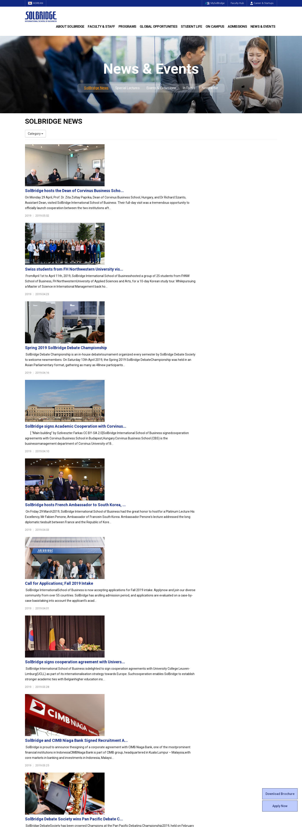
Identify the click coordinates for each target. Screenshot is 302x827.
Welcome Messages (39, 711)
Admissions (237, 27)
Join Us (30, 746)
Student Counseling (168, 750)
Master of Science (102, 711)
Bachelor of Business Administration (115, 702)
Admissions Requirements (237, 702)
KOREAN (36, 3)
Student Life (191, 27)
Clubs (158, 711)
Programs (127, 27)
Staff (28, 742)
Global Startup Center (169, 706)
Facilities (160, 746)
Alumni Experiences (168, 719)
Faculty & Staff (101, 27)
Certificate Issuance (168, 728)
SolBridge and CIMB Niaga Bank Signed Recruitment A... (162, 473)
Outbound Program (103, 742)
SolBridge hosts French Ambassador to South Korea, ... (161, 334)
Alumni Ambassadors (105, 755)
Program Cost (229, 706)
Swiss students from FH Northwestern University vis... (160, 195)
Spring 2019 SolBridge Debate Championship (152, 241)
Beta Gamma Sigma (168, 715)
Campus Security (166, 759)
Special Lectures (127, 88)
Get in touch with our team (216, 678)
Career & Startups (261, 3)
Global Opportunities (158, 27)
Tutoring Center (165, 755)
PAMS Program (100, 746)
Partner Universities (103, 737)
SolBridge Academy (103, 719)
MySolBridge (214, 3)
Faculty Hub (237, 3)
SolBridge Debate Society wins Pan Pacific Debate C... (160, 520)
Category (35, 133)
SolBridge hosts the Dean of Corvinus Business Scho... (160, 148)
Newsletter (210, 88)
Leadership (32, 706)
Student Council (165, 702)
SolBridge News (96, 88)
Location (31, 719)
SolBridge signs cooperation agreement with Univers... (161, 427)
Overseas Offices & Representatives (115, 750)
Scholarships (228, 711)
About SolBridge (70, 27)
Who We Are (33, 702)
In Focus (189, 88)
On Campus (215, 27)
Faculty (30, 737)
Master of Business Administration (114, 706)
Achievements (35, 715)
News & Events (262, 27)
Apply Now (279, 806)
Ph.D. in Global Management (109, 715)
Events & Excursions (161, 88)
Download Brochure (280, 794)
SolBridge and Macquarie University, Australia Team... (160, 566)
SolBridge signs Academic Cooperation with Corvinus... (161, 288)
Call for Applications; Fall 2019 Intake (145, 381)
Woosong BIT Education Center (175, 724)
